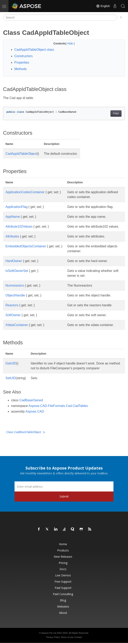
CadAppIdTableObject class (34, 49)
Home (63, 544)
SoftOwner (13, 315)
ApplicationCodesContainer (25, 192)
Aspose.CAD (34, 411)
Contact (78, 637)
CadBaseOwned (31, 400)
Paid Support (63, 588)
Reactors (11, 305)
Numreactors (14, 285)
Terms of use (67, 637)
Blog (63, 600)
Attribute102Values (19, 226)
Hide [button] (70, 43)
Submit (64, 496)
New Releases (63, 556)
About (63, 613)
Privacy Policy (53, 637)
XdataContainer (16, 325)
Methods (20, 69)
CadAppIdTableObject (21, 153)
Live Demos (63, 575)
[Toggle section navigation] (121, 17)
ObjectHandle (15, 295)
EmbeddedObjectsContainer (25, 246)
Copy (116, 113)
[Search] (60, 17)
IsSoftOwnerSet (16, 270)
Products (63, 550)
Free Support (63, 581)
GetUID (10, 363)
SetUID (10, 378)
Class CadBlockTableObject (25, 432)
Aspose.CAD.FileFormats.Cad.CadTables (58, 406)
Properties (21, 62)
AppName (12, 216)
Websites (63, 606)
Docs (63, 569)
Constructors (23, 56)
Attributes (12, 236)
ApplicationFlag (16, 206)
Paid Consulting (63, 594)
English (103, 6)
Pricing (63, 563)
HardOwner (13, 261)
